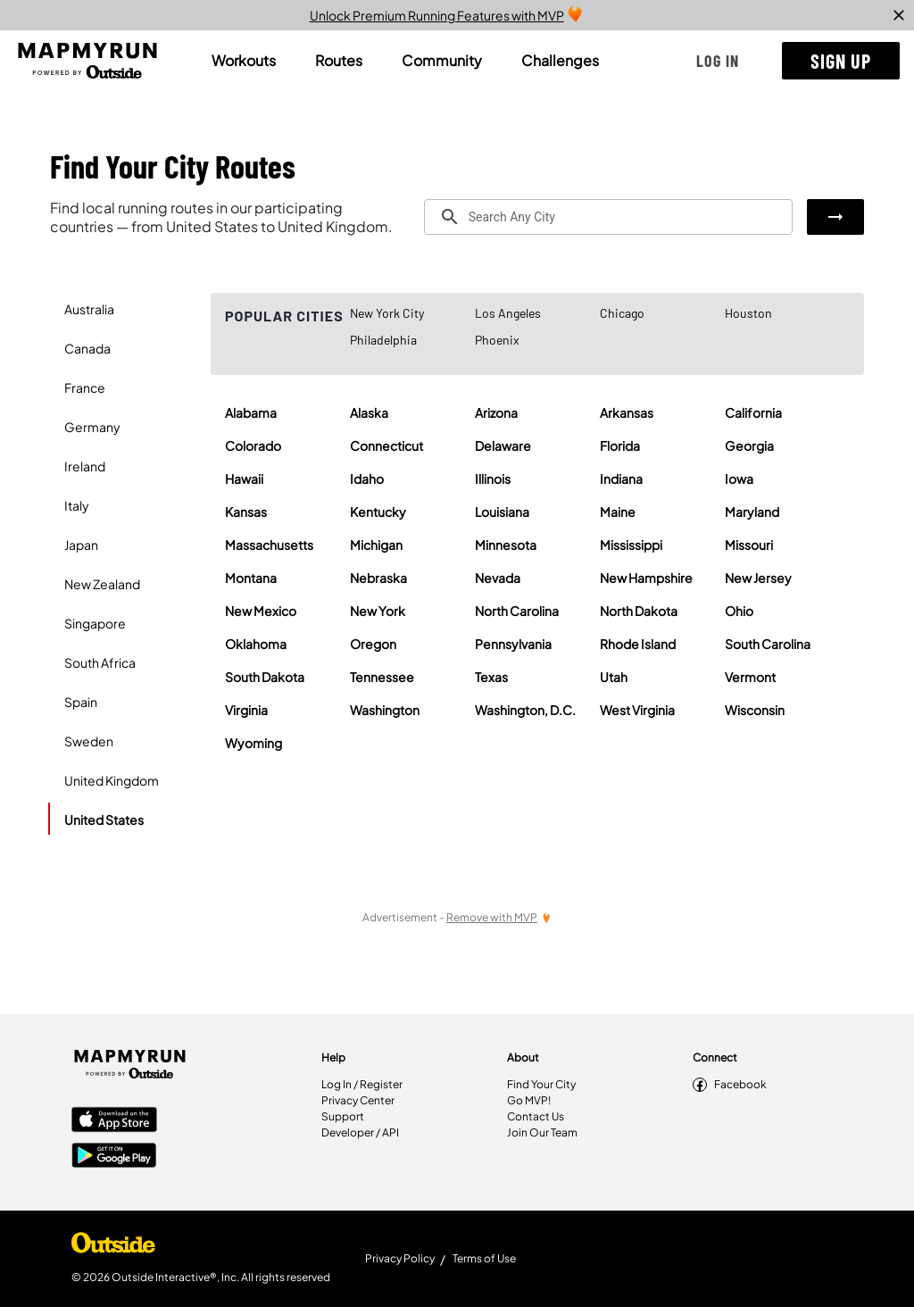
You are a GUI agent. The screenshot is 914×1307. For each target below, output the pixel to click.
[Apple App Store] (114, 1121)
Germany (92, 427)
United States (104, 820)
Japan (81, 545)
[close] (898, 15)
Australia (89, 309)
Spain (80, 702)
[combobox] (608, 217)
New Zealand (102, 584)
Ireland (84, 466)
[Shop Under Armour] (113, 1247)
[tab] (244, 60)
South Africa (100, 662)
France (84, 387)
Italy (76, 505)
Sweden (88, 741)
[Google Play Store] (114, 1157)
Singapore (95, 623)
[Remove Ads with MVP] (499, 917)
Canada (87, 348)
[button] (718, 60)
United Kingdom (111, 780)
